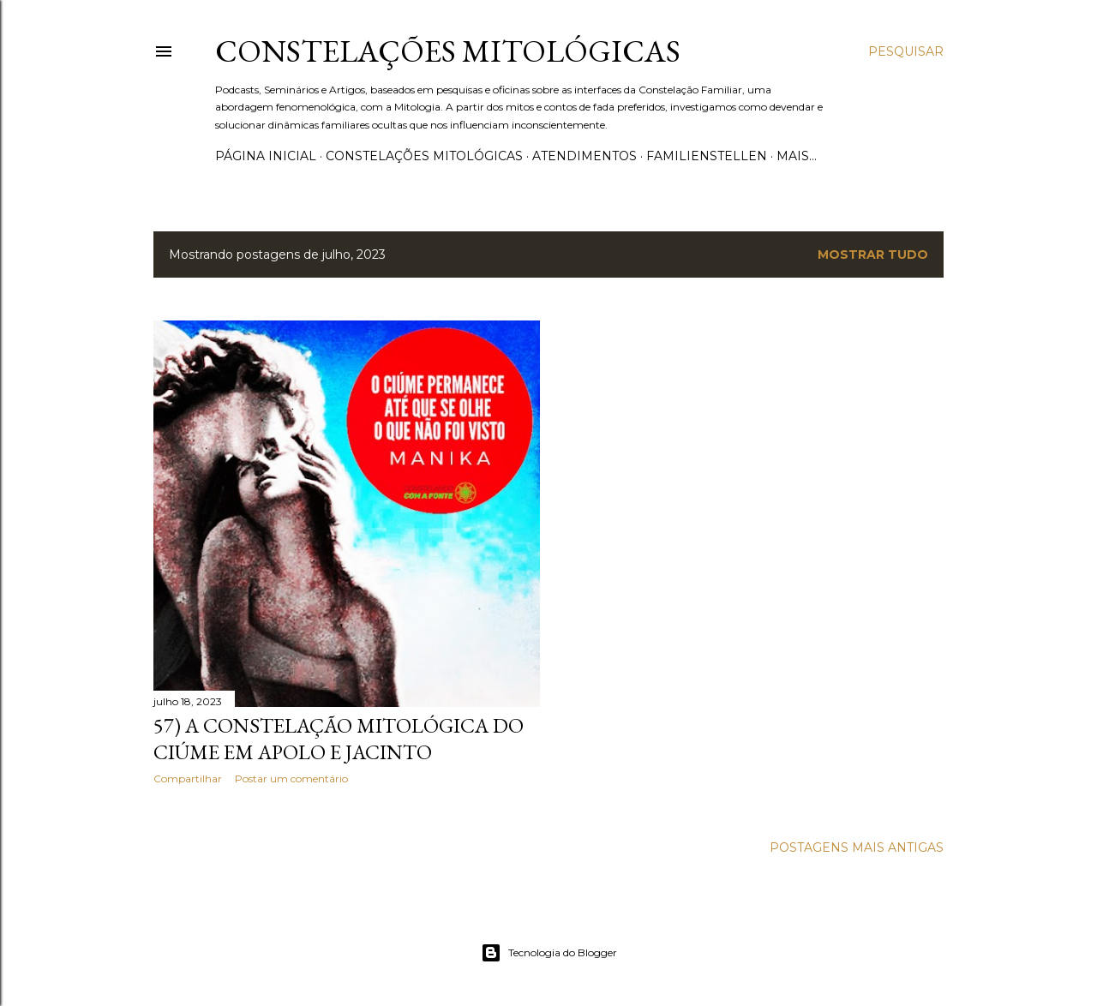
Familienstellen (706, 156)
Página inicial (265, 156)
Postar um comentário (291, 778)
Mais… (796, 156)
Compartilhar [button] (187, 778)
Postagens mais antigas (857, 847)
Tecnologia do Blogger (549, 953)
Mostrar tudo (873, 254)
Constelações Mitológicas (447, 51)
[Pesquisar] (906, 51)
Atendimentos (584, 156)
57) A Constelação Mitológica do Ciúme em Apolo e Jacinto (338, 738)
